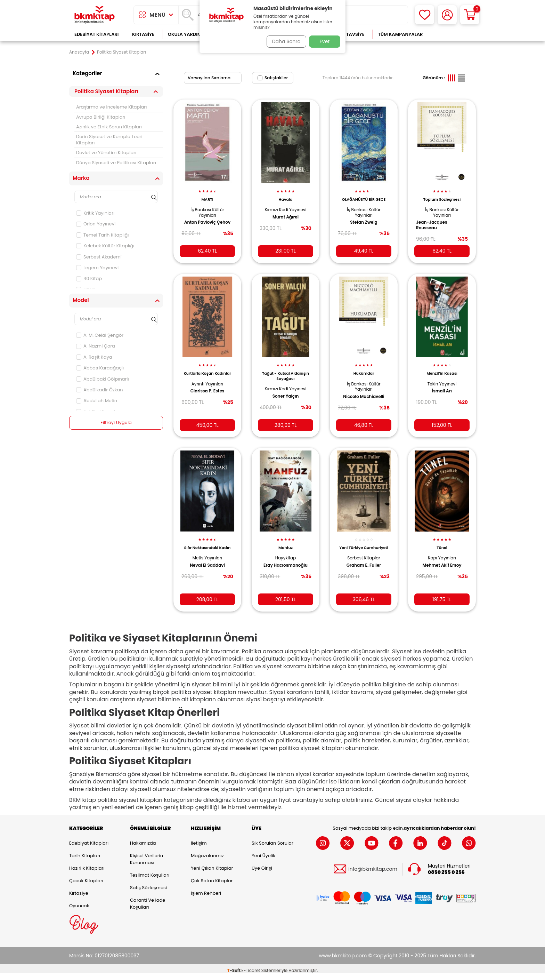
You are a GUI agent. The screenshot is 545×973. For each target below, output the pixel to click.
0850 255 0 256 (446, 868)
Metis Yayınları (207, 551)
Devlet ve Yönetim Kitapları (106, 152)
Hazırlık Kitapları (87, 863)
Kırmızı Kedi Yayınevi (285, 206)
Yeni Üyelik (263, 851)
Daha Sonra (284, 41)
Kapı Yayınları (442, 551)
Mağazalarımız (207, 851)
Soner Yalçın (285, 390)
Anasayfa (79, 52)
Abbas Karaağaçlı (100, 368)
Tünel (442, 541)
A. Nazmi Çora (95, 346)
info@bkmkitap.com (372, 865)
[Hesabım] (447, 14)
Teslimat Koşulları (149, 870)
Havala (286, 195)
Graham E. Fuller (364, 563)
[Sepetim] (469, 14)
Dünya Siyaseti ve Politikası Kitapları (116, 162)
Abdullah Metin (96, 400)
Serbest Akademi (99, 257)
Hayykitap (285, 551)
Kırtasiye (143, 34)
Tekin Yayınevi (442, 378)
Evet (325, 41)
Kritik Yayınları (95, 213)
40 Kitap (89, 278)
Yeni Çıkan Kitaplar (212, 863)
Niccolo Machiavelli (363, 391)
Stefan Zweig (363, 218)
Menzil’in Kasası (441, 368)
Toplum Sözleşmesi (442, 195)
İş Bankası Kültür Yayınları (207, 208)
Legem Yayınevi (97, 267)
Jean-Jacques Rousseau (434, 221)
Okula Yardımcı (187, 34)
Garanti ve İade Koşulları (147, 899)
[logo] (94, 14)
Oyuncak (79, 901)
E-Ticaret (251, 966)
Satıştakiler (273, 78)
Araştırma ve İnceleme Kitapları (111, 107)
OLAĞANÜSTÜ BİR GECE (363, 195)
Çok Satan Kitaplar (212, 876)
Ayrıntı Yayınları (207, 383)
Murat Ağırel (285, 213)
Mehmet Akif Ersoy (441, 558)
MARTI (207, 195)
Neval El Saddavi (207, 558)
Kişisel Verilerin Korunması (146, 854)
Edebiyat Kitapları (96, 34)
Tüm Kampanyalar (400, 34)
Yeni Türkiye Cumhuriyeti (363, 543)
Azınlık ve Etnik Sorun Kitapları (109, 126)
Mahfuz (285, 541)
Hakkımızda (143, 838)
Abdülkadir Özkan (99, 389)
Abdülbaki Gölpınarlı (102, 379)
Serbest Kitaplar (363, 556)
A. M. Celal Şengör (99, 335)
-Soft (234, 966)
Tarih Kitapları (84, 851)
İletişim (199, 838)
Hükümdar (363, 368)
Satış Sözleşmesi (148, 883)
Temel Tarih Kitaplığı (102, 235)
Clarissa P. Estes (207, 390)
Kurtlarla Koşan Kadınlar (207, 370)
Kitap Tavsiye (348, 34)
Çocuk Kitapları (86, 876)
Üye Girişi (262, 863)
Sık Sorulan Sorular (272, 838)
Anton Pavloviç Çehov (207, 218)
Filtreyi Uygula (116, 422)
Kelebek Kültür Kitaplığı (105, 245)
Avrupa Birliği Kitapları (100, 117)
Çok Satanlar (453, 34)
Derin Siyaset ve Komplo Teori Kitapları (109, 139)
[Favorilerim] (424, 14)
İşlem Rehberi (206, 888)
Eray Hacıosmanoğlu (285, 558)
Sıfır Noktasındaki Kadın (207, 541)
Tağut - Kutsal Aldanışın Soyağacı (285, 370)
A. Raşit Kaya (94, 357)
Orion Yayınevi (95, 224)
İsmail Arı (442, 386)
